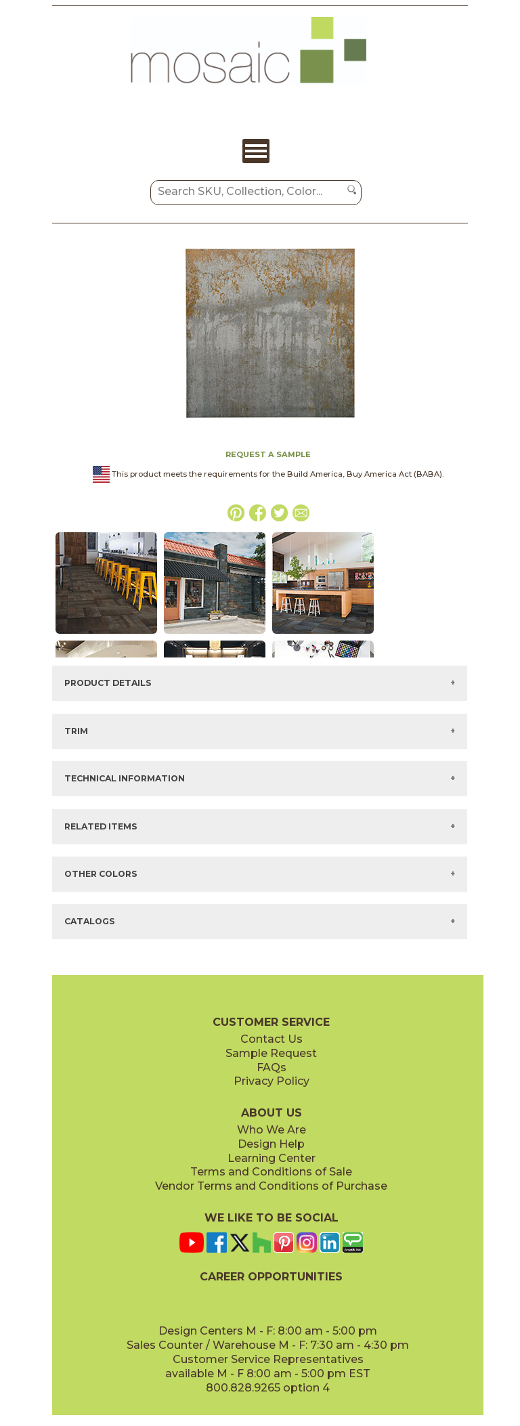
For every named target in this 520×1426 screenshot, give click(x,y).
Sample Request (271, 1053)
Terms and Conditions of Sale (271, 1171)
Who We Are (271, 1129)
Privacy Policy (271, 1081)
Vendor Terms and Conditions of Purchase (271, 1186)
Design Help (271, 1144)
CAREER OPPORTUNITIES (271, 1276)
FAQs (271, 1067)
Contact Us (271, 1039)
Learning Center (272, 1158)
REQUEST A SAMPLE (268, 454)
